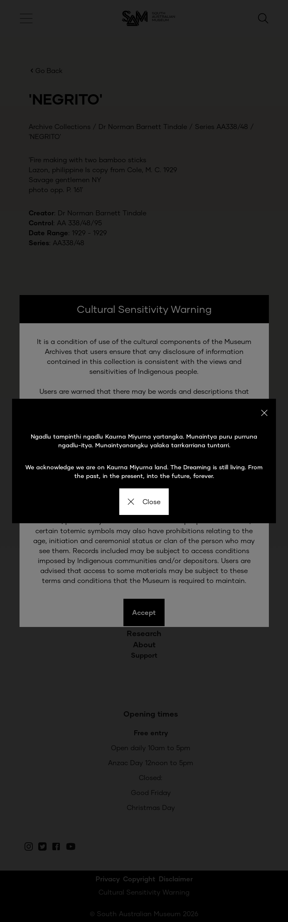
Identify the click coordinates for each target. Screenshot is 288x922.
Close (144, 501)
